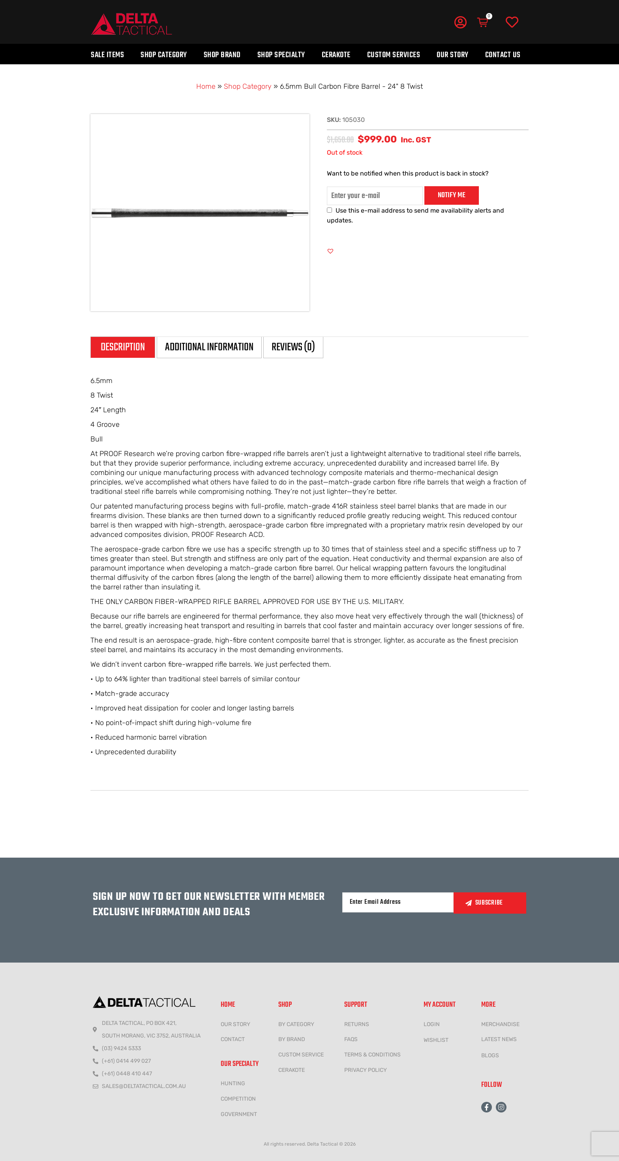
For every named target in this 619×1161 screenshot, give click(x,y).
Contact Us (503, 55)
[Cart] (483, 22)
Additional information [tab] (209, 347)
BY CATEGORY (296, 1024)
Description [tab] (123, 347)
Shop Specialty (281, 55)
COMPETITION (238, 1099)
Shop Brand (222, 55)
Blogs (490, 1055)
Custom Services (393, 55)
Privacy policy (365, 1070)
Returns (356, 1024)
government (239, 1114)
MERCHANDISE (500, 1024)
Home (206, 86)
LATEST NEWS (499, 1039)
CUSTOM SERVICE (301, 1054)
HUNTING (233, 1083)
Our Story (453, 55)
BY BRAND (291, 1039)
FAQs (351, 1039)
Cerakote (336, 55)
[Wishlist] (512, 22)
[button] (330, 250)
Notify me (451, 195)
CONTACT (233, 1039)
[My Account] (460, 22)
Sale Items (107, 55)
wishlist (436, 1040)
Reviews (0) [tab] (293, 347)
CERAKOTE (291, 1070)
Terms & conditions (372, 1054)
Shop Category (164, 55)
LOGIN (432, 1024)
